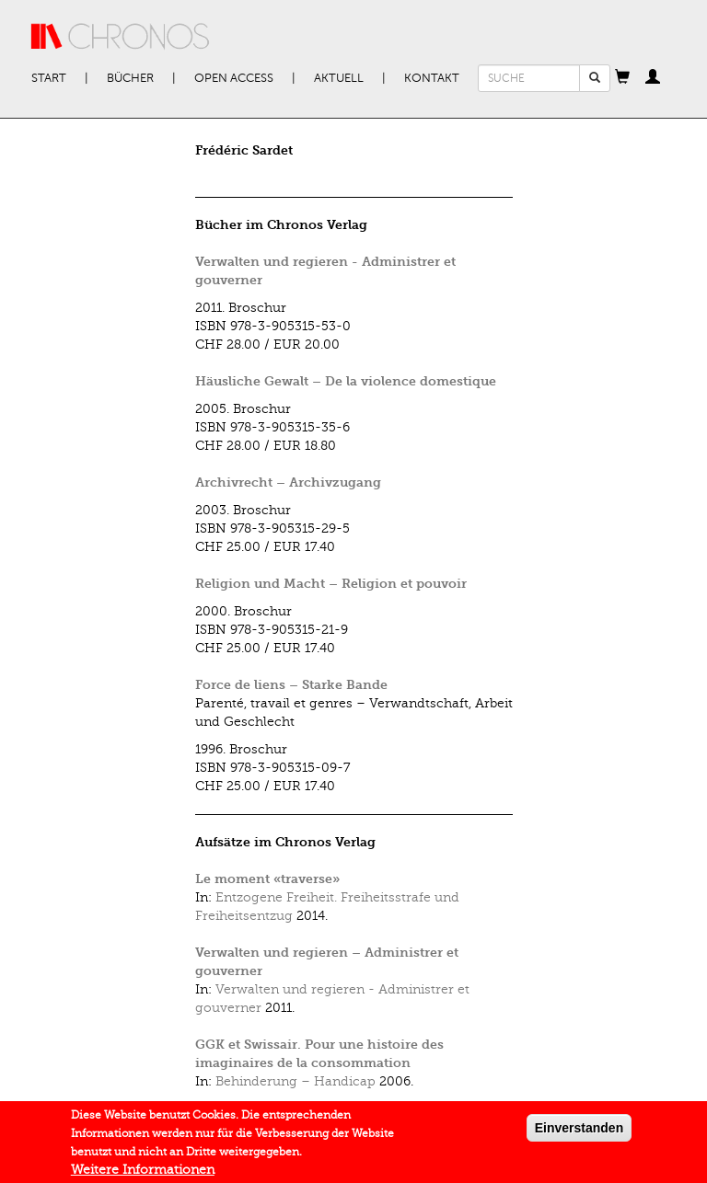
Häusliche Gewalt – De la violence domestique (345, 381)
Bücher (130, 78)
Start (48, 78)
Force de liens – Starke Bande (291, 685)
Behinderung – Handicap (295, 1081)
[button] (622, 78)
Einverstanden (579, 1131)
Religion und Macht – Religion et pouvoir (331, 584)
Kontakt (431, 78)
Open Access (233, 78)
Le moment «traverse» (267, 879)
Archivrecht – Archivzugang (288, 482)
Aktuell (339, 78)
